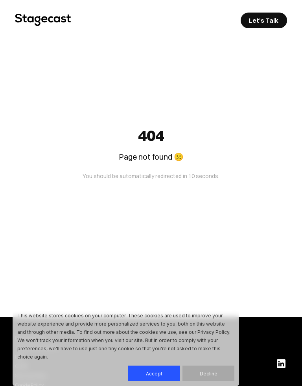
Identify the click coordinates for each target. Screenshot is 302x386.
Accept (154, 374)
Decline (208, 374)
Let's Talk (263, 20)
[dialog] (126, 346)
